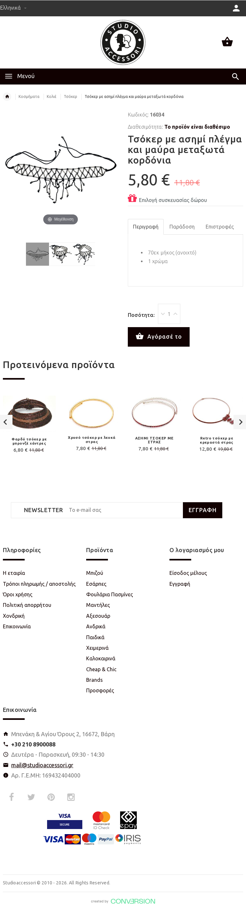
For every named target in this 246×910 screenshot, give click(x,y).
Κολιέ (51, 96)
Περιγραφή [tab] (146, 227)
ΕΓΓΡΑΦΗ (203, 510)
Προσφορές (100, 690)
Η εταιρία (14, 573)
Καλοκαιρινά (100, 658)
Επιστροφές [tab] (220, 227)
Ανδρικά (95, 626)
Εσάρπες (96, 584)
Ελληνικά (13, 8)
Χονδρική (14, 616)
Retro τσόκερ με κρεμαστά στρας (217, 440)
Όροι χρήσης (17, 594)
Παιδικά (95, 637)
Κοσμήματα (29, 96)
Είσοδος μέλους (188, 573)
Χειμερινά (97, 648)
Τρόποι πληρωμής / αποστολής (39, 584)
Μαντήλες (98, 605)
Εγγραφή (179, 584)
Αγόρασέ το (158, 336)
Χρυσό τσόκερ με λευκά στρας (91, 439)
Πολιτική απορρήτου (27, 605)
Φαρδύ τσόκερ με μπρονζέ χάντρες (29, 441)
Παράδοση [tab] (182, 227)
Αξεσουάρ (98, 616)
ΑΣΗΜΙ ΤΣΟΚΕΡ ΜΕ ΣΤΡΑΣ (154, 440)
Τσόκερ (70, 96)
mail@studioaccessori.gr (42, 765)
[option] (92, 425)
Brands (94, 680)
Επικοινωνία (17, 626)
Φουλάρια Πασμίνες (109, 594)
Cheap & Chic (101, 669)
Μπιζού (94, 573)
